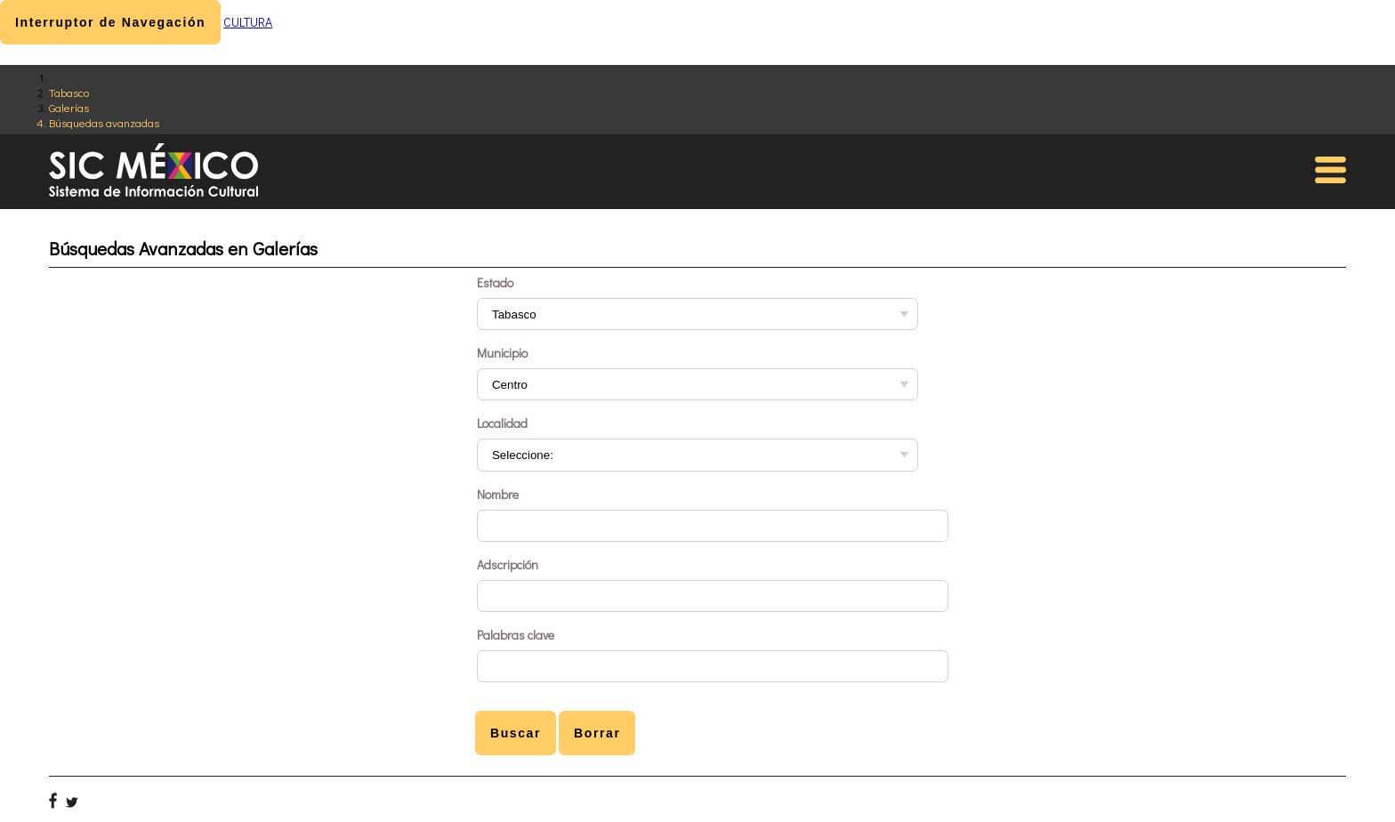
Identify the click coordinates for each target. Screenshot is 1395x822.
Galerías (69, 107)
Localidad (502, 423)
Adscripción (507, 564)
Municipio (502, 352)
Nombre (498, 494)
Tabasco (69, 92)
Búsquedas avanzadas (104, 122)
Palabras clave (515, 634)
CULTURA (247, 21)
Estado (495, 282)
